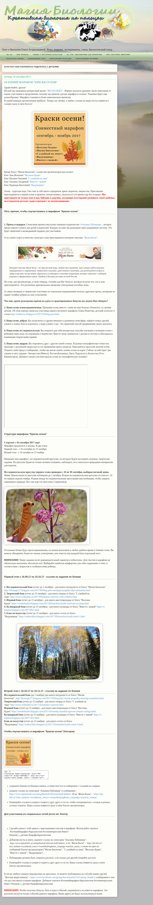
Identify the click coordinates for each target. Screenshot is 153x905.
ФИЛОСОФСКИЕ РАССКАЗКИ (60, 58)
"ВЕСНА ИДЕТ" (55, 90)
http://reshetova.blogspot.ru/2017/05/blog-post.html (35, 314)
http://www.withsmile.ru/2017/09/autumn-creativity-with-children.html (44, 597)
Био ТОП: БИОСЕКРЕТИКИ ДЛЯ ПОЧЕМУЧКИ (84, 54)
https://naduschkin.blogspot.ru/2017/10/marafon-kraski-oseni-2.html (51, 724)
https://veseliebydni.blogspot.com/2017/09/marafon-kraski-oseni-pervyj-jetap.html (50, 603)
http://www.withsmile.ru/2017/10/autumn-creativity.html (36, 704)
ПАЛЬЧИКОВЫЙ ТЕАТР (36, 58)
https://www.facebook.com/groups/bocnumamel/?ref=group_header (62, 879)
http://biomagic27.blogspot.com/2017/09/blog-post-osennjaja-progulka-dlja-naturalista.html (47, 590)
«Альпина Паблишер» (91, 224)
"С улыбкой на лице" (37, 178)
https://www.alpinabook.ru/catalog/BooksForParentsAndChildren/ (40, 795)
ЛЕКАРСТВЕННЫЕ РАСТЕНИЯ (87, 58)
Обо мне (9, 54)
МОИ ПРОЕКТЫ (23, 54)
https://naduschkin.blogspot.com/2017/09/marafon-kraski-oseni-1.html (52, 616)
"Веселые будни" (32, 175)
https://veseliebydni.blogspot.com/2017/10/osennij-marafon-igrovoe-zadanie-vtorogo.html (54, 711)
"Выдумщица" (37, 185)
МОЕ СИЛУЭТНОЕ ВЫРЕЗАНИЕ (118, 54)
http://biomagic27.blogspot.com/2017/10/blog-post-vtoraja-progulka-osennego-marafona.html (60, 698)
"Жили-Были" (90, 237)
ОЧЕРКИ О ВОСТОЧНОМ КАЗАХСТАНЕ (47, 54)
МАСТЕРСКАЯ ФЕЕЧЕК (15, 58)
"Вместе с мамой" (38, 181)
